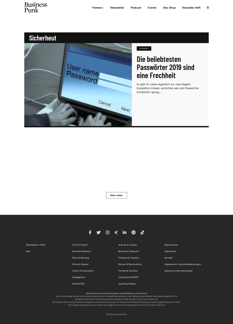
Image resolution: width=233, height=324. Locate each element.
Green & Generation (83, 270)
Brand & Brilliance (81, 251)
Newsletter (117, 7)
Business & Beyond (128, 251)
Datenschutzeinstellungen (179, 270)
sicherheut (144, 48)
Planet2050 (78, 283)
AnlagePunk (78, 277)
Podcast (136, 7)
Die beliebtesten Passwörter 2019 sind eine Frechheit (165, 67)
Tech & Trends (80, 244)
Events (152, 7)
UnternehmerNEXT (128, 277)
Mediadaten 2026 (35, 244)
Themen (98, 7)
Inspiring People (127, 283)
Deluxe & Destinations (130, 264)
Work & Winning (80, 257)
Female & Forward (127, 270)
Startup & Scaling (127, 244)
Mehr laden (116, 195)
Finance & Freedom (128, 257)
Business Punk (36, 7)
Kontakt (169, 257)
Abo (28, 251)
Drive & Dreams (80, 264)
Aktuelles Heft (191, 7)
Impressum (170, 251)
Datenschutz (171, 244)
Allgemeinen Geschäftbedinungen (183, 264)
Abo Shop (169, 7)
